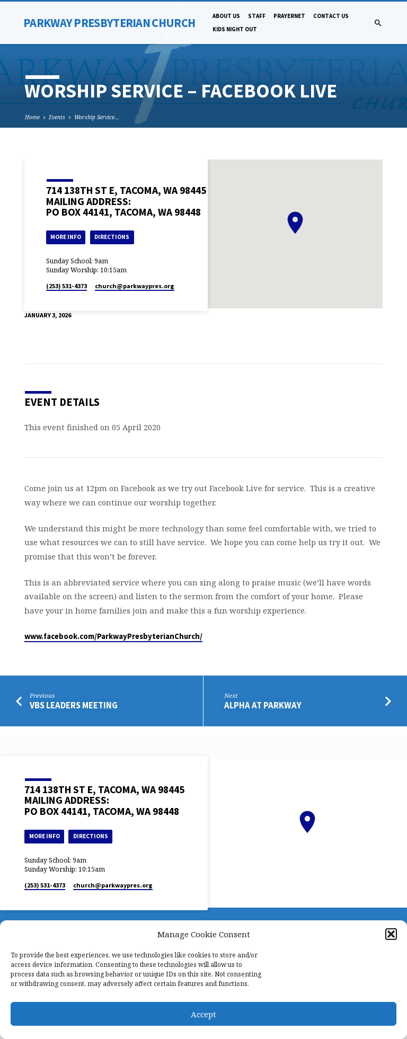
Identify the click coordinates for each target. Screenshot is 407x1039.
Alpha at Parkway (263, 705)
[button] (391, 934)
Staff (257, 16)
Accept (203, 1014)
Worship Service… (96, 117)
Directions (111, 237)
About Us (226, 16)
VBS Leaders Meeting (74, 705)
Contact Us (331, 16)
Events (57, 117)
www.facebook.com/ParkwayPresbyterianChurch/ (113, 636)
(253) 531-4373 (66, 286)
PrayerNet (289, 16)
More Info (65, 237)
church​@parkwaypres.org (134, 286)
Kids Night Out (235, 29)
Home (32, 117)
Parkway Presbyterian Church (109, 22)
